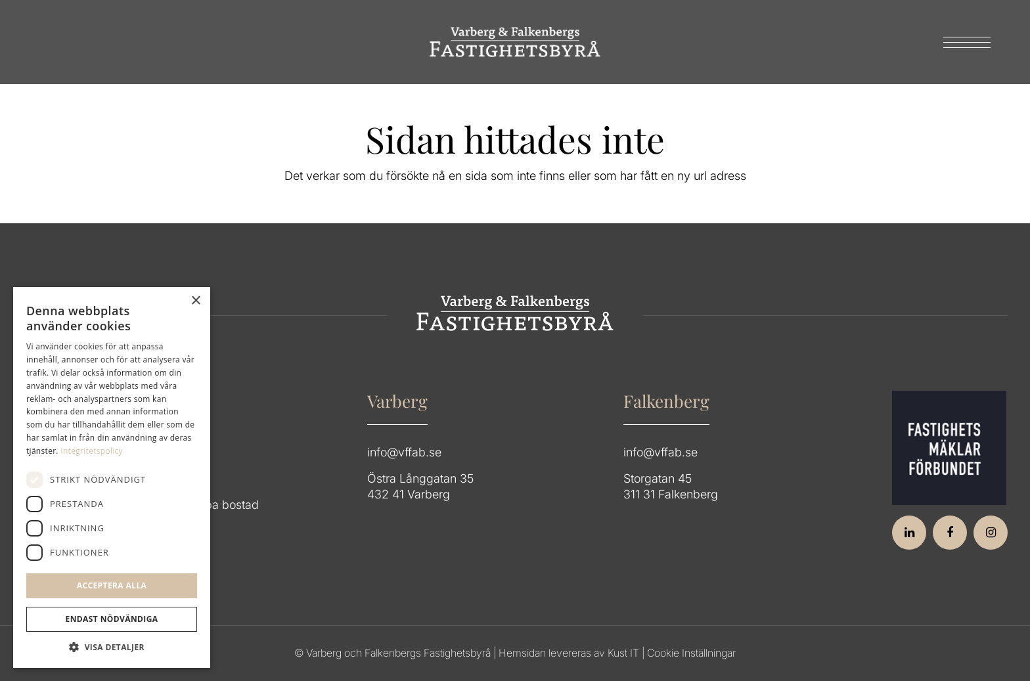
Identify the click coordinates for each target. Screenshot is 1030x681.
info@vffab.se (404, 452)
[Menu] (963, 42)
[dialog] (111, 477)
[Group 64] (515, 42)
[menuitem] (963, 42)
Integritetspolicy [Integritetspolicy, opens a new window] (91, 450)
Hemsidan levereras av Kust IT (569, 652)
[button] (111, 647)
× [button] (195, 301)
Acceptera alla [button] (112, 585)
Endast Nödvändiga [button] (112, 619)
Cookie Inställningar (691, 652)
